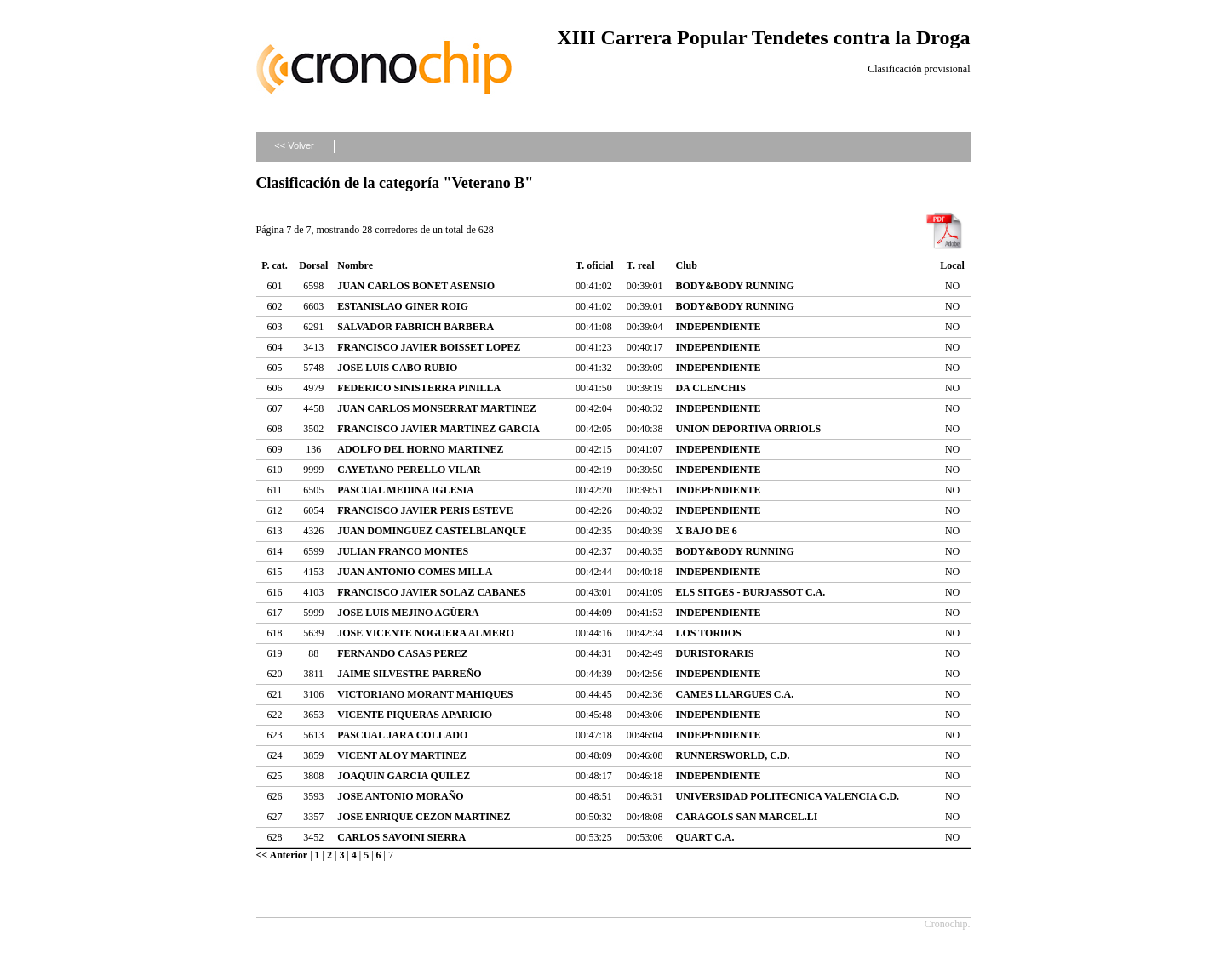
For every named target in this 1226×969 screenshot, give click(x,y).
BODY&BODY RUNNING (735, 286)
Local (952, 265)
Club (686, 265)
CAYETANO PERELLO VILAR (408, 470)
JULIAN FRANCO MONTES (402, 551)
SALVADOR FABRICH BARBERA (415, 327)
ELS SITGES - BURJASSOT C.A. (751, 592)
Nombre (355, 265)
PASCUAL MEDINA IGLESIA (405, 490)
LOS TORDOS (709, 633)
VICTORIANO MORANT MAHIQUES (425, 694)
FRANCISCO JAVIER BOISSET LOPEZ (428, 347)
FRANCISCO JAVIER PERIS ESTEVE (425, 510)
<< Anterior (282, 855)
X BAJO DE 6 (706, 531)
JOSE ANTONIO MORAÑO (400, 796)
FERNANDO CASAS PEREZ (402, 653)
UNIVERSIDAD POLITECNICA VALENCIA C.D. (788, 796)
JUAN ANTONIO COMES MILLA (414, 572)
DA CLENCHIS (711, 388)
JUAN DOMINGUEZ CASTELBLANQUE (431, 531)
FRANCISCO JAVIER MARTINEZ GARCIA (438, 429)
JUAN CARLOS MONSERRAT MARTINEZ (436, 408)
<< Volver (293, 145)
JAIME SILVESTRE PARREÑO (409, 674)
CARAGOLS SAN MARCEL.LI (747, 817)
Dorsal (313, 265)
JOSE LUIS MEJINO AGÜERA (407, 612)
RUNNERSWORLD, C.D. (733, 755)
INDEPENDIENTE (718, 327)
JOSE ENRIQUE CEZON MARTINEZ (423, 817)
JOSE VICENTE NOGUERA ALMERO (425, 633)
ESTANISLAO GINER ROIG (402, 306)
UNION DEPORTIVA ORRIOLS (749, 429)
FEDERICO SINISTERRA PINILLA (419, 388)
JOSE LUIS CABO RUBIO (397, 367)
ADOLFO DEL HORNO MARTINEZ (420, 449)
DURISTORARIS (715, 653)
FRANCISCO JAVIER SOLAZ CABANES (431, 592)
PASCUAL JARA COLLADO (402, 735)
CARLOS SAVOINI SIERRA (401, 837)
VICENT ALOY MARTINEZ (402, 755)
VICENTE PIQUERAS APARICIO (414, 715)
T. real (641, 265)
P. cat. (274, 265)
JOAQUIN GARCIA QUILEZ (403, 776)
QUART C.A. (705, 837)
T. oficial (594, 265)
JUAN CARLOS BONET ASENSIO (416, 286)
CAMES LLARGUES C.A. (735, 694)
